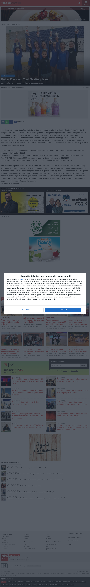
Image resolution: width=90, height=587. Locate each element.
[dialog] (45, 293)
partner (22, 279)
